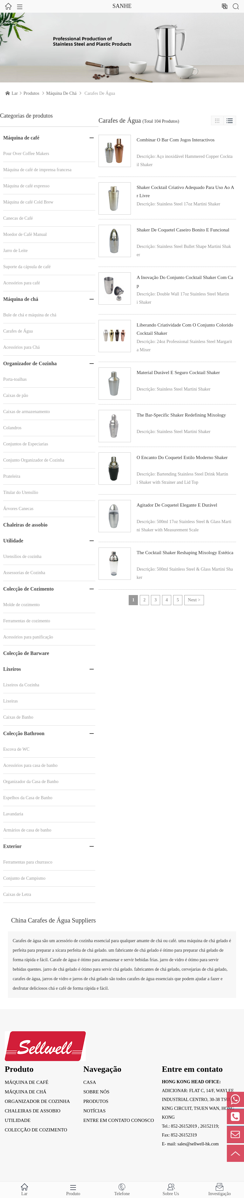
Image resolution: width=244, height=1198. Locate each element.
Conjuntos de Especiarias (25, 444)
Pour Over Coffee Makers (26, 153)
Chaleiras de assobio (25, 525)
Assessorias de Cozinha (24, 572)
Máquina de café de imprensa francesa (37, 169)
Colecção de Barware (26, 653)
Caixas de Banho (18, 717)
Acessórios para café (21, 283)
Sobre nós (96, 1091)
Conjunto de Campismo (24, 878)
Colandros (12, 427)
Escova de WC (16, 749)
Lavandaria (13, 814)
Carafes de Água (18, 331)
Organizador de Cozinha (30, 363)
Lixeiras (10, 701)
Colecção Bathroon (23, 733)
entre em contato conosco (118, 1120)
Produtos (31, 93)
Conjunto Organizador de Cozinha (33, 460)
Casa (89, 1082)
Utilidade (13, 540)
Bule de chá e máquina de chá (29, 315)
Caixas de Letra (17, 894)
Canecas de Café (18, 218)
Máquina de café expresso (26, 186)
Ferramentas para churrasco (27, 862)
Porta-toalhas (15, 379)
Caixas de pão (15, 395)
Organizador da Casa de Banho (30, 781)
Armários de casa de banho (27, 830)
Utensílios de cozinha (22, 556)
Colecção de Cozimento (28, 589)
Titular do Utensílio (20, 492)
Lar (15, 93)
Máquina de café (21, 137)
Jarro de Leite (15, 250)
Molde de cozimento (21, 604)
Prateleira (11, 476)
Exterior (12, 846)
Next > (194, 600)
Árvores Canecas (18, 508)
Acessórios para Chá (21, 347)
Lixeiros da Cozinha (21, 685)
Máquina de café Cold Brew (28, 202)
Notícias (94, 1110)
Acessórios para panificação (28, 637)
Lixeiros (12, 669)
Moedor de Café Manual (25, 234)
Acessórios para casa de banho (30, 765)
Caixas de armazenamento (26, 411)
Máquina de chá (61, 93)
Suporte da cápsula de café (27, 266)
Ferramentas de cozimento (26, 620)
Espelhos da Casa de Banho (27, 797)
